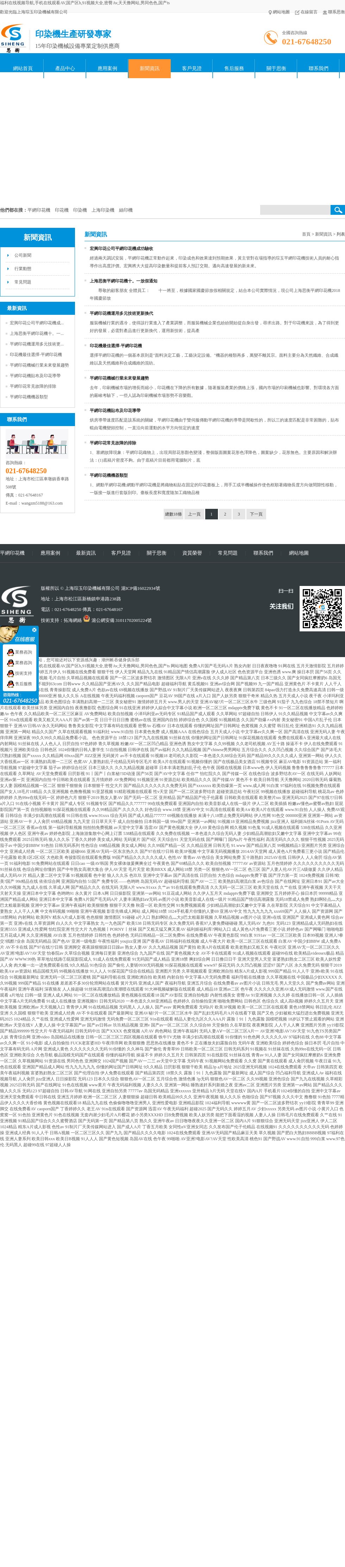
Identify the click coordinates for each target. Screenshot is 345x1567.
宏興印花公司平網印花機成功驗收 (121, 248)
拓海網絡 (73, 620)
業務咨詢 (19, 652)
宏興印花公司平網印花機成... (37, 322)
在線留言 (306, 12)
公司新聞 (22, 255)
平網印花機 (12, 553)
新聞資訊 (149, 68)
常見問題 (22, 282)
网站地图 (179, 665)
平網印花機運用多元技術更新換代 (121, 313)
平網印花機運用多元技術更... (37, 344)
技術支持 (19, 673)
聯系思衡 (334, 12)
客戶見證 (192, 68)
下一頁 (256, 514)
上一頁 (194, 514)
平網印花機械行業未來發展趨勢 (39, 365)
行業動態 (22, 268)
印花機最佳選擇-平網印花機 (36, 354)
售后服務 (234, 68)
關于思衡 (276, 68)
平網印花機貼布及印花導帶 (35, 375)
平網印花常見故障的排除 (33, 386)
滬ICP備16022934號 (140, 588)
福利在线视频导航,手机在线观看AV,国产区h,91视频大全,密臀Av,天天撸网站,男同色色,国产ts (85, 2)
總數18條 (173, 514)
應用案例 (107, 68)
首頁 (306, 234)
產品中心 (65, 68)
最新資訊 (86, 553)
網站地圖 (279, 12)
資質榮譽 (192, 553)
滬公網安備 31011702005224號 (117, 620)
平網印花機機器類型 (29, 396)
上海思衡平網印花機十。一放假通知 (123, 281)
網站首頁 (23, 68)
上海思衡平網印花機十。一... (37, 333)
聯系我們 (318, 68)
